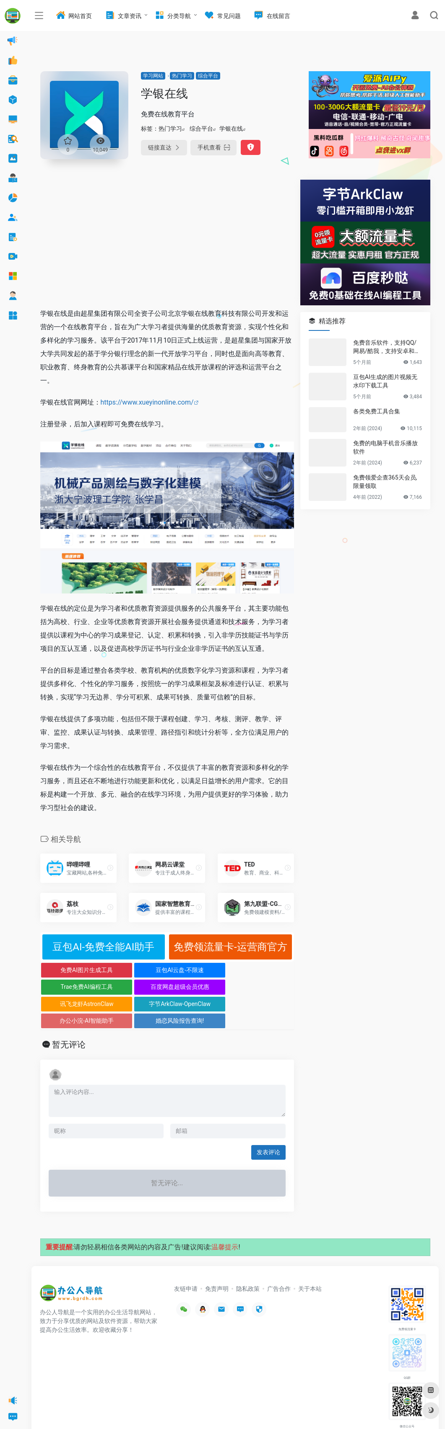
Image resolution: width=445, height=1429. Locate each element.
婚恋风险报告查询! (262, 986)
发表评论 (268, 1118)
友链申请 (186, 1254)
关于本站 (310, 1254)
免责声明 (217, 1254)
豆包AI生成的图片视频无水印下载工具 (385, 381)
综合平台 (208, 76)
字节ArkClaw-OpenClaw (135, 988)
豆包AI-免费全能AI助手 (103, 947)
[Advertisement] (167, 238)
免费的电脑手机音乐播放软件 (385, 447)
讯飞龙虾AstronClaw (72, 986)
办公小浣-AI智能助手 (199, 986)
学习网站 (153, 76)
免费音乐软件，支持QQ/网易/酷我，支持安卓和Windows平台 (387, 347)
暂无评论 (69, 1011)
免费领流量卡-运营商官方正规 (230, 950)
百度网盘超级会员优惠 (262, 970)
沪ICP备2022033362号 (145, 1410)
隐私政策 (248, 1254)
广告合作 (279, 1254)
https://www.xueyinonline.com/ (147, 402)
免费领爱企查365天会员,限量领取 (385, 481)
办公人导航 (105, 1410)
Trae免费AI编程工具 (198, 970)
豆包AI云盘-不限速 (135, 970)
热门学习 (182, 76)
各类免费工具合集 (376, 411)
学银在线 (231, 128)
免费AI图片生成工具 (72, 970)
